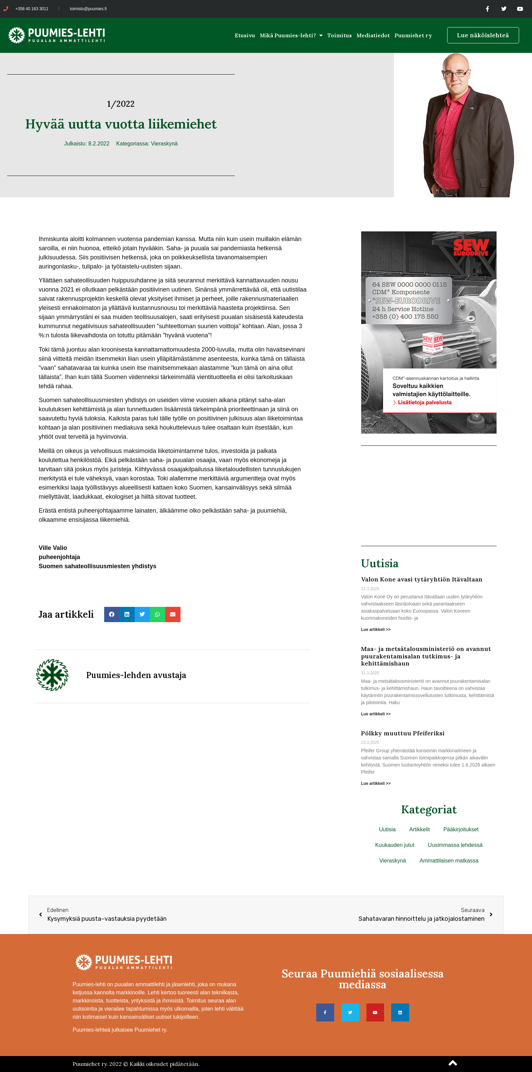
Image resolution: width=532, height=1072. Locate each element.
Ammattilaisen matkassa (449, 860)
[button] (111, 614)
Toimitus (339, 35)
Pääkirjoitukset (461, 829)
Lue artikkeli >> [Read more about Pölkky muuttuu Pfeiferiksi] (376, 783)
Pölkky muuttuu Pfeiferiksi (402, 733)
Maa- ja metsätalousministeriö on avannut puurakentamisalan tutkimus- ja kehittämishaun (426, 656)
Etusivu (245, 35)
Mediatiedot (373, 35)
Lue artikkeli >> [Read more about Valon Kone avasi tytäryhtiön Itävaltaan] (376, 629)
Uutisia (380, 563)
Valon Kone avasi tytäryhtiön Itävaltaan (421, 579)
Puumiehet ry (413, 35)
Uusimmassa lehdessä (455, 845)
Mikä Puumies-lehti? (291, 35)
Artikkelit (419, 829)
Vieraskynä (164, 143)
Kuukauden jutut (395, 845)
